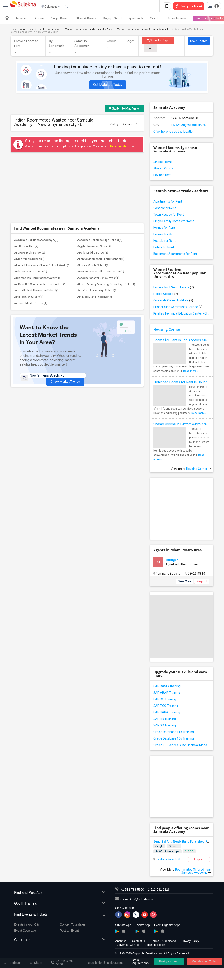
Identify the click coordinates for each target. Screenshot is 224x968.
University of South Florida (173, 288)
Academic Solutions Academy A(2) (36, 175)
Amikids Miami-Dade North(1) (96, 232)
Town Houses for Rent (168, 215)
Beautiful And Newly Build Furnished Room (183, 842)
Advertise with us (128, 945)
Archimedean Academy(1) (30, 207)
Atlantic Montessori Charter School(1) (100, 194)
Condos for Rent (164, 208)
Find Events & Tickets (59, 915)
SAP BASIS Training (167, 687)
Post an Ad (118, 147)
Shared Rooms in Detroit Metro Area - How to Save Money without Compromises (181, 425)
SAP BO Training (164, 700)
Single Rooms (60, 19)
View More (184, 582)
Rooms (39, 19)
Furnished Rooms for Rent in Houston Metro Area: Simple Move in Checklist (181, 383)
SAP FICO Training (165, 706)
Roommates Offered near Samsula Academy (193, 872)
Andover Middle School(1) (30, 238)
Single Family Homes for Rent (173, 221)
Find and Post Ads (59, 893)
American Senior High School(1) (97, 226)
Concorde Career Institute (173, 301)
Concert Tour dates (72, 925)
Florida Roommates (48, 30)
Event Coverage (25, 931)
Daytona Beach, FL (168, 860)
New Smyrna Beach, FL (189, 126)
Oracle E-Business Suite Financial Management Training (181, 745)
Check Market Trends (65, 314)
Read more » (190, 371)
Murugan (171, 561)
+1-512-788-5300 (132, 890)
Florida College (165, 294)
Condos (155, 19)
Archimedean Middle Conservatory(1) (100, 207)
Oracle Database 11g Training (173, 732)
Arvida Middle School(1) (29, 194)
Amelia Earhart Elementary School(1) (37, 226)
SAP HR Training (164, 719)
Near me (22, 19)
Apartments (136, 19)
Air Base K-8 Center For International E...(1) (40, 219)
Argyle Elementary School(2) (95, 181)
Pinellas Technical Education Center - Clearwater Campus (181, 314)
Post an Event (69, 931)
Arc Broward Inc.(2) (26, 181)
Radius (111, 42)
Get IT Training (59, 904)
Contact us (138, 941)
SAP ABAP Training (166, 693)
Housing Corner (166, 330)
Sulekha (23, 7)
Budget (129, 42)
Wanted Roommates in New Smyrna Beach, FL (143, 30)
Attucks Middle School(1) (93, 200)
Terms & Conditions (163, 941)
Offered (174, 847)
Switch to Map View (124, 109)
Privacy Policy (190, 941)
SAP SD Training (164, 726)
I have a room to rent (26, 44)
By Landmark (56, 44)
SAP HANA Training (166, 713)
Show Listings (158, 41)
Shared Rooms (86, 19)
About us (120, 941)
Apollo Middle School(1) (92, 188)
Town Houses (177, 19)
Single (159, 847)
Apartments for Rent (167, 202)
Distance (129, 125)
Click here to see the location (173, 132)
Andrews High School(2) (29, 188)
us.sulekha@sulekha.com (137, 900)
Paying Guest (112, 19)
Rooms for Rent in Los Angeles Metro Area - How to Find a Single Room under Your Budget (181, 341)
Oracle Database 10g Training (173, 739)
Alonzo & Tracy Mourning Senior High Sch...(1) (106, 219)
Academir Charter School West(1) (98, 213)
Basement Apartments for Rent (175, 254)
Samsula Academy (81, 44)
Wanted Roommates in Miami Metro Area (88, 30)
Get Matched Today (107, 85)
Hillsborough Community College (177, 307)
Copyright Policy (154, 945)
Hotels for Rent (163, 248)
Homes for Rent (164, 228)
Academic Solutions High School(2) (99, 175)
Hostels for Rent (164, 241)
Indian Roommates (22, 30)
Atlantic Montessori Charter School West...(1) (42, 200)
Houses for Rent (164, 235)
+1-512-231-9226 (158, 890)
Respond (202, 582)
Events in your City (27, 925)
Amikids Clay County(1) (28, 232)
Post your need (168, 961)
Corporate (59, 941)
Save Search (198, 42)
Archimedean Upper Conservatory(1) (37, 213)
